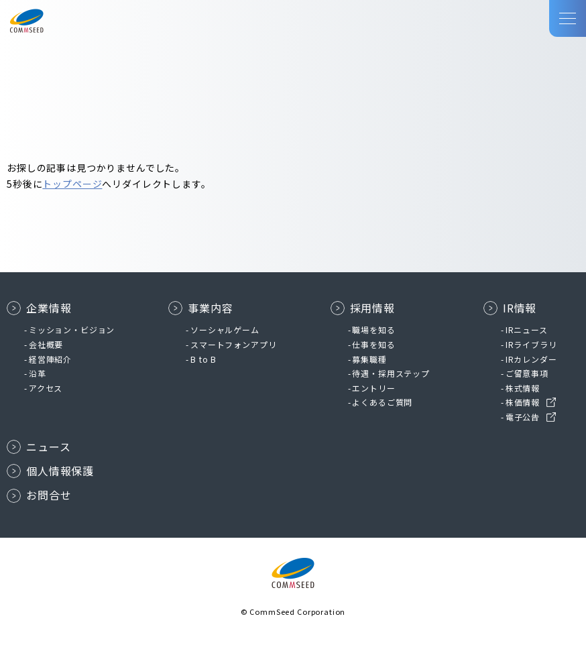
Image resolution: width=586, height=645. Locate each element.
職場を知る (373, 329)
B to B (203, 359)
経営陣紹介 (50, 359)
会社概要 (46, 344)
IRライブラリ (531, 344)
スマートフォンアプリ (233, 344)
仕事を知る (373, 344)
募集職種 (369, 359)
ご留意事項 (527, 373)
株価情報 (523, 402)
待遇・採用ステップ (391, 373)
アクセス (45, 388)
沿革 (37, 373)
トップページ (72, 183)
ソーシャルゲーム (224, 329)
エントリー (373, 388)
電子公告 (523, 416)
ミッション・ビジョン (72, 329)
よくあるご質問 (382, 402)
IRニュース (527, 329)
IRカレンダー (531, 359)
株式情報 (523, 388)
